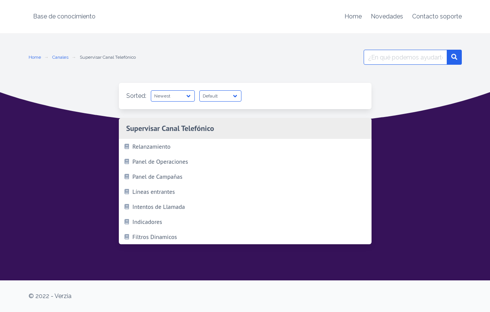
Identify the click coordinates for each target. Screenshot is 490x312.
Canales (60, 57)
